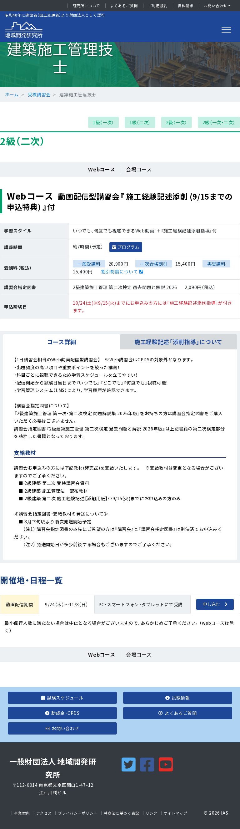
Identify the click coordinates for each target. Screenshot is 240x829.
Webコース (101, 169)
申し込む (211, 604)
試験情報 (177, 697)
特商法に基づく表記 (121, 813)
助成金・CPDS (62, 713)
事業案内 (22, 813)
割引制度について (119, 271)
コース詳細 (61, 342)
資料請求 (186, 5)
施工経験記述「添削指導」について (178, 342)
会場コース (139, 169)
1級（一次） (103, 122)
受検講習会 (39, 94)
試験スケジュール (62, 697)
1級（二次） (140, 122)
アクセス (44, 813)
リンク (152, 813)
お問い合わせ (216, 5)
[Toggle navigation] (226, 29)
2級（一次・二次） (218, 122)
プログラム (128, 247)
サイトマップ (176, 813)
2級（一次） (176, 122)
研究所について (86, 5)
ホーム (12, 94)
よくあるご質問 (124, 5)
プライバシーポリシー (78, 813)
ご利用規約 (158, 5)
